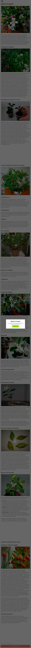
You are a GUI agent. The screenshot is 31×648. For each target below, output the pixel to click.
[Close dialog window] (30, 1)
